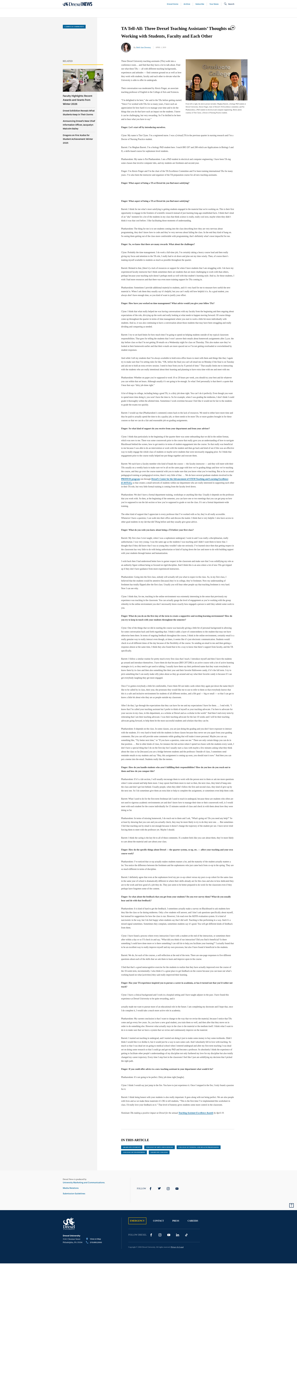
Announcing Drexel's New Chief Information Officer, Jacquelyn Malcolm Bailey (79, 125)
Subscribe (199, 4)
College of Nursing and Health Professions (198, 1140)
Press (175, 1213)
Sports (264, 13)
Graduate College (159, 1145)
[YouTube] (177, 1181)
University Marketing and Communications (84, 1175)
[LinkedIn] (177, 1227)
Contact (158, 1213)
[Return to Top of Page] (291, 1198)
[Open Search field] (229, 4)
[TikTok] (186, 1227)
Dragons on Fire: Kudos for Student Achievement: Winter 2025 (78, 139)
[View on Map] (94, 1231)
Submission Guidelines (74, 1186)
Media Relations (71, 1180)
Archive (187, 4)
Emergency (137, 1213)
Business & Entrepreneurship (152, 13)
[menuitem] (77, 12)
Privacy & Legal (177, 1239)
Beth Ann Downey (143, 47)
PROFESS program (130, 471)
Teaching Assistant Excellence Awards (196, 1105)
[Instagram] (168, 1181)
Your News (214, 4)
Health (183, 13)
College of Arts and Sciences (159, 1140)
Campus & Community (239, 13)
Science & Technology (112, 13)
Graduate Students (132, 1140)
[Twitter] (159, 1181)
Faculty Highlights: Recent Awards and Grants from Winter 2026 (77, 99)
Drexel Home (172, 4)
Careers (193, 1213)
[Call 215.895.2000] (94, 1235)
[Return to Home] (77, 4)
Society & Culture (207, 13)
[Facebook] (150, 1181)
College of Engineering (134, 1145)
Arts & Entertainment (77, 13)
